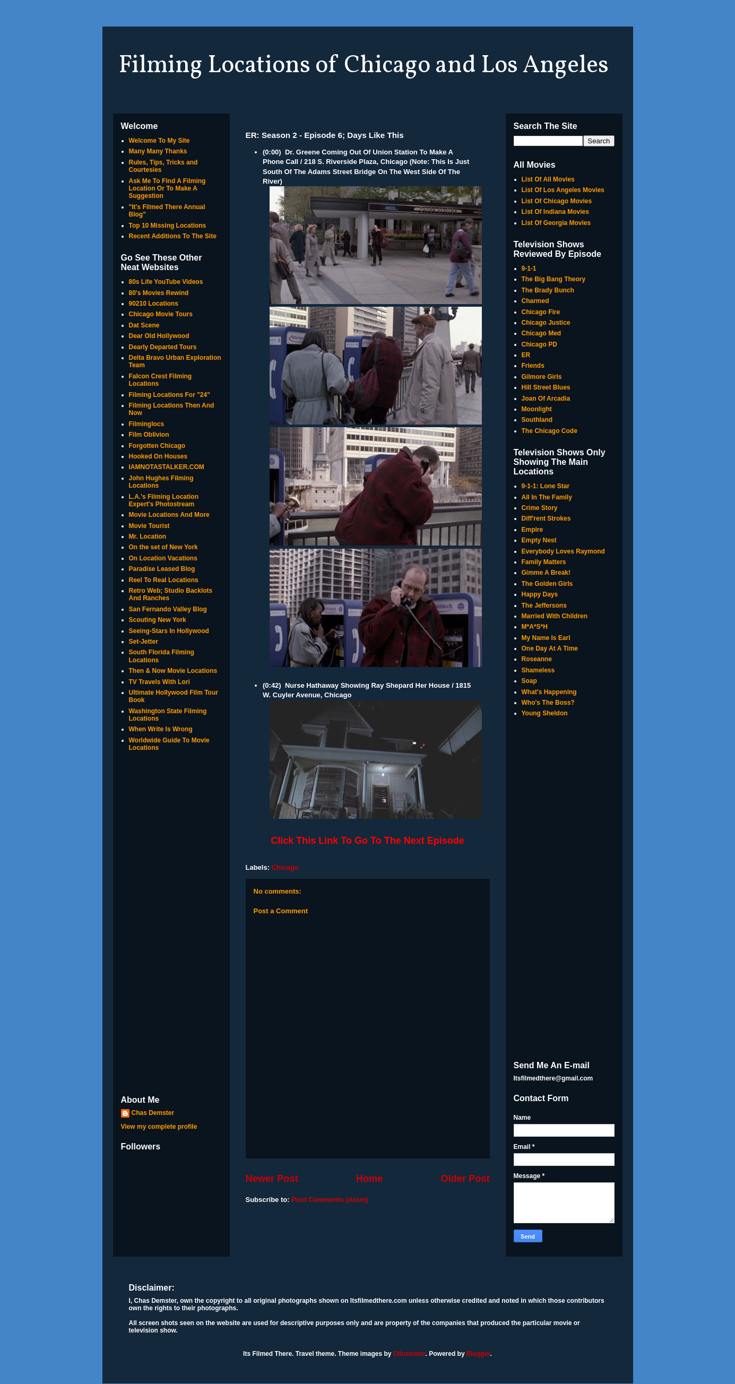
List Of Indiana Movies (555, 211)
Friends (533, 365)
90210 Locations (153, 303)
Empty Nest (539, 540)
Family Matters (544, 562)
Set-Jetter (143, 641)
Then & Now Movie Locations (173, 670)
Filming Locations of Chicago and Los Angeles (363, 66)
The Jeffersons (544, 605)
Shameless (538, 670)
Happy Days (540, 594)
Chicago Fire (541, 312)
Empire (532, 529)
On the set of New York (163, 547)
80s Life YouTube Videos (166, 282)
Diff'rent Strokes (546, 518)
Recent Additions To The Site (173, 236)
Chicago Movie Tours (161, 314)
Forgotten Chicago (157, 445)
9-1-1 (529, 268)
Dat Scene (144, 325)
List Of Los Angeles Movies (563, 190)
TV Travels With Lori (159, 682)
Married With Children (555, 616)
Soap (529, 681)
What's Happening (549, 692)
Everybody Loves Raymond (563, 551)
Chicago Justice (546, 322)
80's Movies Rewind (159, 293)
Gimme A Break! (546, 572)
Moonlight (537, 409)
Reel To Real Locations (163, 580)
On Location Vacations (163, 558)
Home (369, 1178)
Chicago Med (541, 333)
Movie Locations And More (169, 514)
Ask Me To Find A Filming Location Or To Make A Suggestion (167, 188)
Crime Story (540, 508)
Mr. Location (148, 536)
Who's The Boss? (548, 702)
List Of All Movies (548, 179)
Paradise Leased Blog (162, 569)
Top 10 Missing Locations (167, 225)
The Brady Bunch (548, 290)
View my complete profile (159, 1126)
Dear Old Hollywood (159, 336)
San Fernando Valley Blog (168, 609)
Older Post (465, 1178)
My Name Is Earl (546, 638)
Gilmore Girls (542, 376)
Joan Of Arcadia (546, 398)
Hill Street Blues (546, 387)
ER (526, 355)
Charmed (535, 301)
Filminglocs (147, 424)
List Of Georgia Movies (556, 223)
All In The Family (547, 497)
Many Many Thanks (158, 151)
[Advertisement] (171, 924)
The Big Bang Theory (554, 279)
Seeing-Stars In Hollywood (169, 631)
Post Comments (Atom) (329, 1200)
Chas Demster (153, 1113)
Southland (537, 419)
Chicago (285, 867)
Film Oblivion (149, 434)
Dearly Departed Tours (163, 347)
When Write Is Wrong (161, 729)
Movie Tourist (149, 526)
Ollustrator (409, 1353)
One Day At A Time (550, 648)
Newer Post (272, 1178)
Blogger (478, 1353)
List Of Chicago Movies (557, 201)
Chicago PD (539, 344)
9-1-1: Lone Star (546, 486)
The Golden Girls (547, 583)
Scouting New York (157, 620)
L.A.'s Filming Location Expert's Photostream (164, 500)
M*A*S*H (535, 626)
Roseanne (537, 659)
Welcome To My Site (159, 140)
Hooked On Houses (158, 456)
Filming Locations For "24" (169, 395)
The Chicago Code (549, 431)
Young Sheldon (545, 713)
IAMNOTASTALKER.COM (166, 467)
